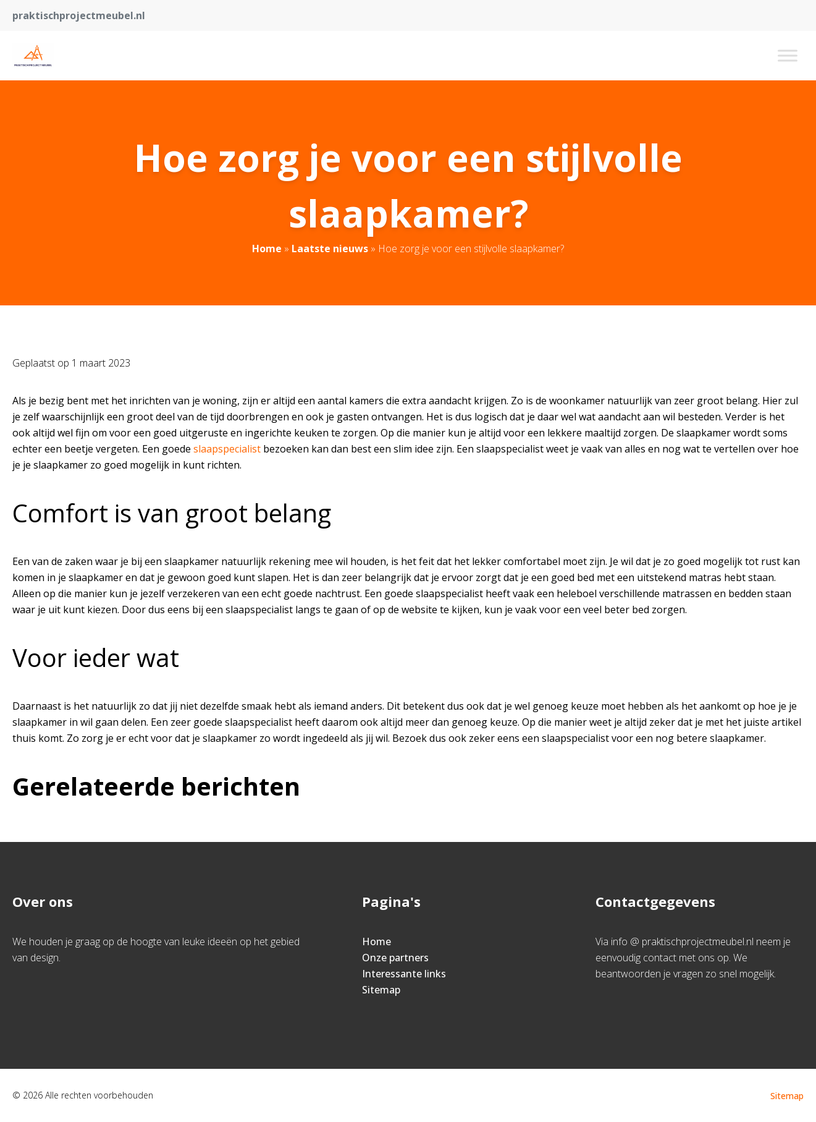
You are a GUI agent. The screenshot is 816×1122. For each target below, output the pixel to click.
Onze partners (395, 957)
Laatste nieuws (330, 248)
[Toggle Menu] (787, 55)
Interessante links (404, 973)
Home (267, 248)
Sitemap (381, 990)
